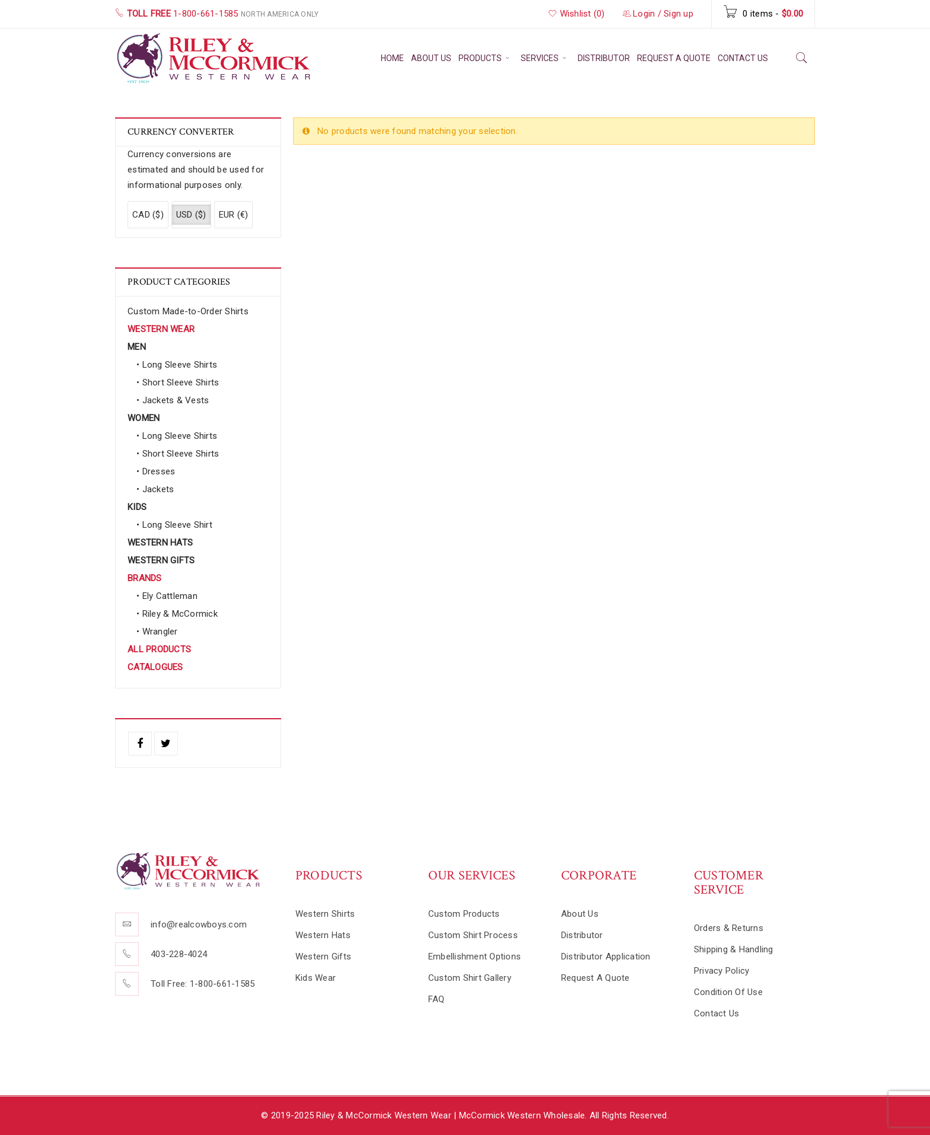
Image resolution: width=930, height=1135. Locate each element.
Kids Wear (315, 978)
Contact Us (717, 1013)
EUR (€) (234, 214)
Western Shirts (325, 913)
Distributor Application (606, 956)
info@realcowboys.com (199, 924)
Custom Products (464, 913)
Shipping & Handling (733, 949)
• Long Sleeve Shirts (176, 364)
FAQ (436, 999)
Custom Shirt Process (473, 935)
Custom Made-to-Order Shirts (188, 311)
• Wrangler (157, 631)
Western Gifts (323, 956)
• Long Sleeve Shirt (174, 524)
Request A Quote (595, 978)
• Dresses (155, 471)
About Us (579, 913)
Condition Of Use (728, 992)
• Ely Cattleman (167, 596)
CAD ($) (148, 214)
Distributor (582, 935)
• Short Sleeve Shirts (177, 382)
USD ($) (191, 214)
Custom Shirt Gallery (469, 978)
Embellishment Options (474, 956)
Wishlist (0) (576, 13)
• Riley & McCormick (177, 613)
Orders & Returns (728, 928)
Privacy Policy (722, 970)
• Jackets (155, 489)
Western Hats (323, 935)
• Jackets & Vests (172, 400)
